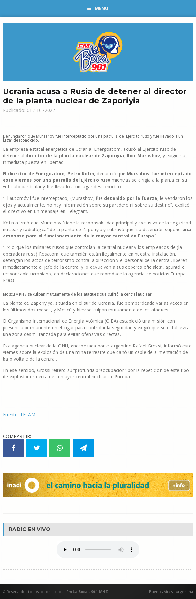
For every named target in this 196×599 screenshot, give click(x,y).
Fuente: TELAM (19, 415)
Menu (97, 8)
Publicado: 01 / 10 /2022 (29, 110)
